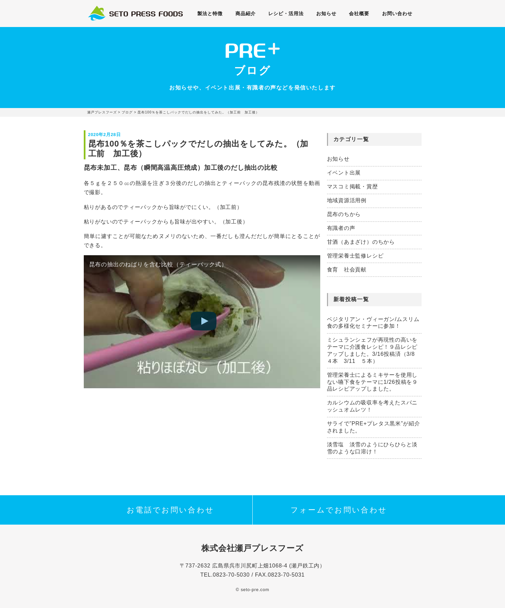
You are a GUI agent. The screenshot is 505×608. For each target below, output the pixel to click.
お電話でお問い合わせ (170, 510)
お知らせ (326, 13)
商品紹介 (246, 13)
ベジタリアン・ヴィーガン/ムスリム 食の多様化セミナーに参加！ (374, 322)
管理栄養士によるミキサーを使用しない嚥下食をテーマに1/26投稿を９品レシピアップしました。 (372, 382)
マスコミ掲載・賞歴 (352, 186)
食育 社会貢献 (347, 269)
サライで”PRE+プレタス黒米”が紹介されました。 (373, 427)
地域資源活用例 (347, 200)
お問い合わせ (396, 13)
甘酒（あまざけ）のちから (361, 242)
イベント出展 (344, 173)
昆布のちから (344, 214)
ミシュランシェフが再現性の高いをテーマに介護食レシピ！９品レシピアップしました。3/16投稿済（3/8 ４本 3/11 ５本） (374, 350)
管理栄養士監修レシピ (355, 256)
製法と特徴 (211, 13)
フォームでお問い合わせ (339, 510)
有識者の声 (341, 228)
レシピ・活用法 (286, 13)
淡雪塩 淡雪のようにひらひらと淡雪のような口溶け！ (372, 448)
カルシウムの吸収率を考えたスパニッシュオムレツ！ (372, 406)
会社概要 (358, 13)
